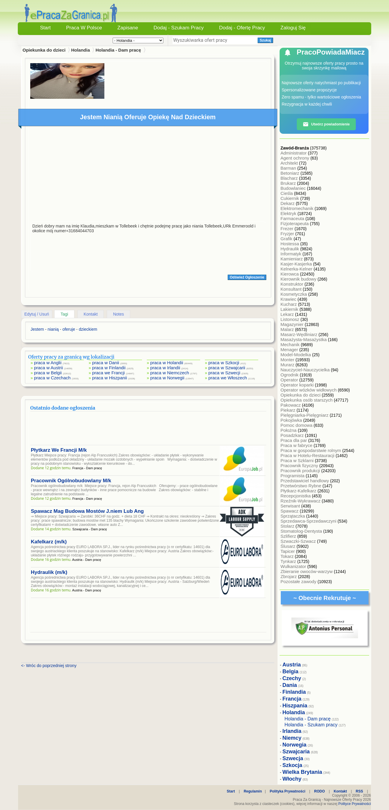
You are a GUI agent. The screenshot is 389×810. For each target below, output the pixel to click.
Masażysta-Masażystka (304, 339)
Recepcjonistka (296, 495)
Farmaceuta (292, 218)
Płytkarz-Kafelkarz (299, 490)
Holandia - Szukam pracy (311, 724)
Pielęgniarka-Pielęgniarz (305, 415)
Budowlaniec (293, 188)
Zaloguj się (293, 28)
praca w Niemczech (169, 372)
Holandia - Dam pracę (118, 49)
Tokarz (287, 556)
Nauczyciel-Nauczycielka (305, 369)
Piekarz (288, 410)
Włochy (292, 779)
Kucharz (289, 304)
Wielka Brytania (302, 772)
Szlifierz (288, 536)
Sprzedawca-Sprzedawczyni (309, 520)
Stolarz (288, 526)
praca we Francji (108, 372)
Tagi (64, 314)
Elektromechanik (297, 208)
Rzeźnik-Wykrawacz (301, 500)
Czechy (292, 678)
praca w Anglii (48, 362)
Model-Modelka (296, 354)
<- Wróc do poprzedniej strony (48, 665)
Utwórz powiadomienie (326, 124)
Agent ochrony (295, 157)
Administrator (294, 152)
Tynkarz (288, 561)
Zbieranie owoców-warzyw (307, 571)
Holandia (80, 49)
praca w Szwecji (224, 372)
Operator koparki (297, 384)
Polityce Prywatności (354, 804)
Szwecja (293, 758)
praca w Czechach (52, 377)
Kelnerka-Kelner (297, 268)
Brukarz (288, 183)
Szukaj (265, 40)
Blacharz (289, 178)
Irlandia (292, 731)
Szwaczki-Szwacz (298, 541)
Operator (289, 379)
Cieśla (287, 193)
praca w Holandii (166, 362)
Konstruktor (292, 284)
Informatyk (291, 253)
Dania (290, 685)
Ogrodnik (290, 374)
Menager (289, 349)
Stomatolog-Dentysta (301, 531)
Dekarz (288, 203)
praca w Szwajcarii (226, 367)
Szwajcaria (296, 752)
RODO (319, 791)
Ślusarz (288, 546)
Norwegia (295, 745)
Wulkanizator (293, 566)
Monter (288, 359)
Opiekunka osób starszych (307, 399)
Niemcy (292, 738)
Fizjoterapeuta (295, 223)
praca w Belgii (48, 372)
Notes (118, 314)
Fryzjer (287, 233)
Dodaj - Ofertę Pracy (242, 28)
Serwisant (290, 505)
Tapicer (288, 551)
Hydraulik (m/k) (49, 572)
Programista (293, 475)
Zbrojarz (289, 576)
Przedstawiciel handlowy (305, 480)
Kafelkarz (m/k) (49, 542)
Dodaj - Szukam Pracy (179, 28)
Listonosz (290, 319)
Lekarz (287, 314)
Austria (292, 665)
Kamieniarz (292, 258)
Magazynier (292, 324)
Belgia (291, 671)
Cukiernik (290, 198)
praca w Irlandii (165, 367)
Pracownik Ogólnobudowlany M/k (71, 480)
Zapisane (127, 28)
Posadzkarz (292, 435)
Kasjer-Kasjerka (296, 263)
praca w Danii (105, 362)
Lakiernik (289, 309)
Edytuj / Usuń (36, 314)
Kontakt (91, 314)
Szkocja (292, 765)
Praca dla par (294, 440)
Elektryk (289, 213)
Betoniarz (290, 173)
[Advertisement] (148, 175)
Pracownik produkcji (300, 470)
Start (45, 28)
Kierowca (290, 273)
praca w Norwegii (167, 377)
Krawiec (289, 299)
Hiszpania (295, 706)
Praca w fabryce (297, 445)
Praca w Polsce (84, 28)
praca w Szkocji (223, 362)
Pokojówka (291, 420)
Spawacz (290, 510)
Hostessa (290, 243)
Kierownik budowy (299, 278)
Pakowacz (291, 405)
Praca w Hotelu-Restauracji (308, 455)
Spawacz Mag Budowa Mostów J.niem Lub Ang (87, 511)
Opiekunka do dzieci (301, 394)
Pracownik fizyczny (299, 465)
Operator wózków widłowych (309, 389)
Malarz (287, 329)
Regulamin (253, 791)
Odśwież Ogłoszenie (247, 277)
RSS (359, 791)
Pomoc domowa (297, 425)
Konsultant (291, 289)
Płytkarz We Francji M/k (59, 450)
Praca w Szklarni (297, 460)
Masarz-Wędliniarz (299, 334)
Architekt (289, 162)
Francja (292, 699)
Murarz (288, 364)
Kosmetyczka (294, 294)
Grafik (287, 238)
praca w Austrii (48, 367)
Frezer (287, 228)
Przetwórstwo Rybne (301, 485)
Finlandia (294, 692)
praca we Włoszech (227, 377)
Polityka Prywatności (287, 791)
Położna (289, 430)
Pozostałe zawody (299, 581)
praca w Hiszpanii (109, 377)
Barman (288, 168)
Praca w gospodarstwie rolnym (311, 450)
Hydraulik (290, 248)
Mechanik (290, 344)
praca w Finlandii (109, 367)
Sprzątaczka (293, 515)
